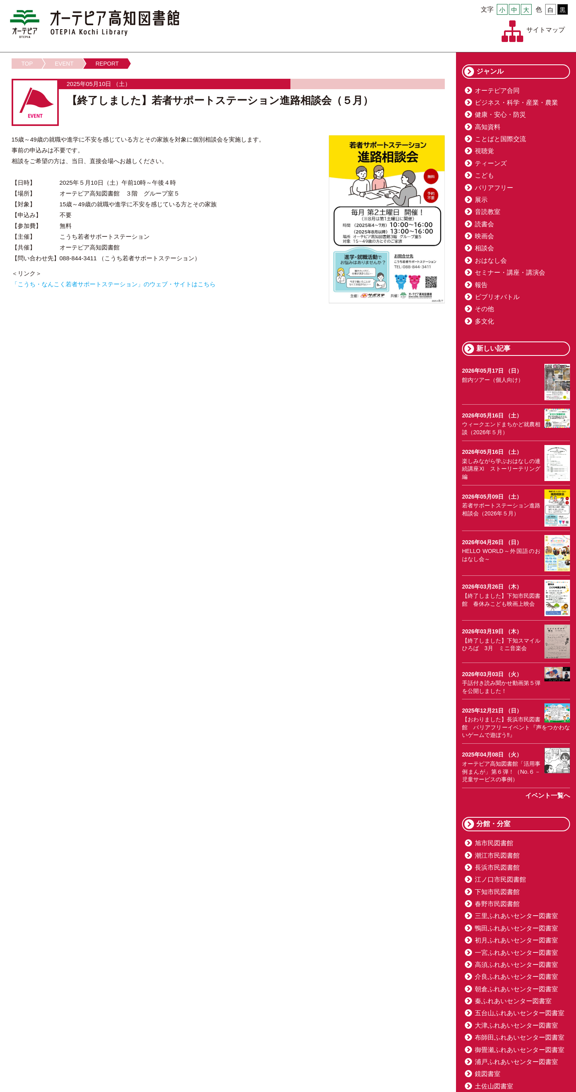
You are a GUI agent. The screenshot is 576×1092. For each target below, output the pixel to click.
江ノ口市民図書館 (500, 879)
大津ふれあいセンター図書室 (516, 1025)
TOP (27, 63)
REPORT (107, 63)
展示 (481, 199)
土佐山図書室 (494, 1086)
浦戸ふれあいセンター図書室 (516, 1061)
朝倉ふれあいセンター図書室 (516, 989)
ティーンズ (491, 163)
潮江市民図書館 (497, 855)
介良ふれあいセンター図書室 (516, 976)
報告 (481, 284)
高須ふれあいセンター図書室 (516, 964)
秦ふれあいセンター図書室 (513, 1001)
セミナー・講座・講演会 (510, 272)
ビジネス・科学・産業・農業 (516, 102)
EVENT (64, 63)
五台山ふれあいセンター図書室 (519, 1013)
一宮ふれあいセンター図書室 (516, 952)
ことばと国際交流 (500, 139)
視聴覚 (484, 151)
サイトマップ (545, 29)
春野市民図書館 (497, 903)
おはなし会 (491, 260)
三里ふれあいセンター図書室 (516, 915)
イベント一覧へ (547, 795)
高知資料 (487, 127)
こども (484, 175)
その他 (484, 308)
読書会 (484, 224)
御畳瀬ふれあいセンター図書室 (519, 1049)
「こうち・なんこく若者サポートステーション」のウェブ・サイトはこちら (114, 284)
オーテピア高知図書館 (94, 24)
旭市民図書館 (494, 843)
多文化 (484, 321)
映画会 (484, 236)
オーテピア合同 (497, 90)
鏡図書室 (487, 1073)
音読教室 (487, 211)
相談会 (484, 248)
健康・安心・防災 (500, 114)
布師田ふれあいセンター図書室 (519, 1037)
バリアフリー (494, 187)
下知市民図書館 (497, 891)
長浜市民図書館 (497, 867)
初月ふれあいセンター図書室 (516, 940)
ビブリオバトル (497, 296)
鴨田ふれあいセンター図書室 (516, 928)
